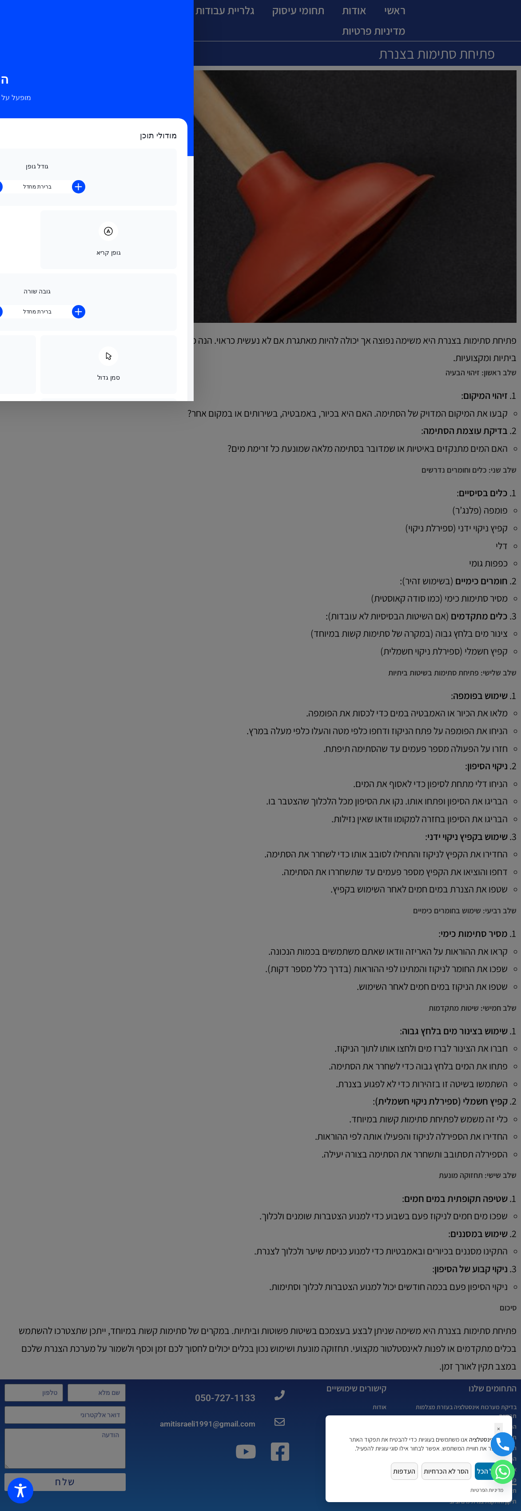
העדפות (397, 1470)
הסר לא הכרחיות (441, 1470)
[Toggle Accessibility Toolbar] (20, 1490)
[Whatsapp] (503, 1472)
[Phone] (503, 1444)
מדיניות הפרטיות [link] (486, 1490)
